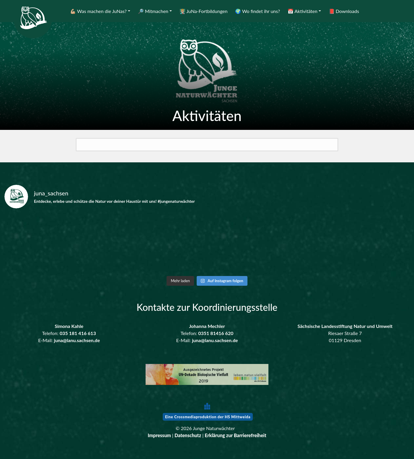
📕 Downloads (344, 11)
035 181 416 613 (78, 333)
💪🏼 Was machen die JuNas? (98, 11)
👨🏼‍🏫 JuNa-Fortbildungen (204, 11)
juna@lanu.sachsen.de (77, 340)
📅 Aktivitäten (302, 11)
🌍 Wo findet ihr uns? (257, 11)
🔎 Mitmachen (153, 11)
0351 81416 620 (215, 333)
